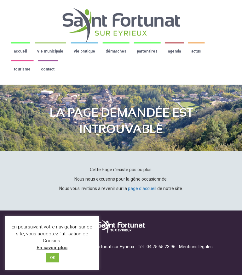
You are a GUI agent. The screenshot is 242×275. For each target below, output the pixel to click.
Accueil (20, 51)
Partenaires (147, 51)
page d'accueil (142, 188)
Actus (196, 51)
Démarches (116, 51)
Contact (48, 69)
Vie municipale (50, 51)
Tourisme (22, 69)
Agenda (174, 51)
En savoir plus (52, 247)
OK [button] (52, 257)
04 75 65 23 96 (161, 246)
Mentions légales (196, 246)
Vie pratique (84, 51)
